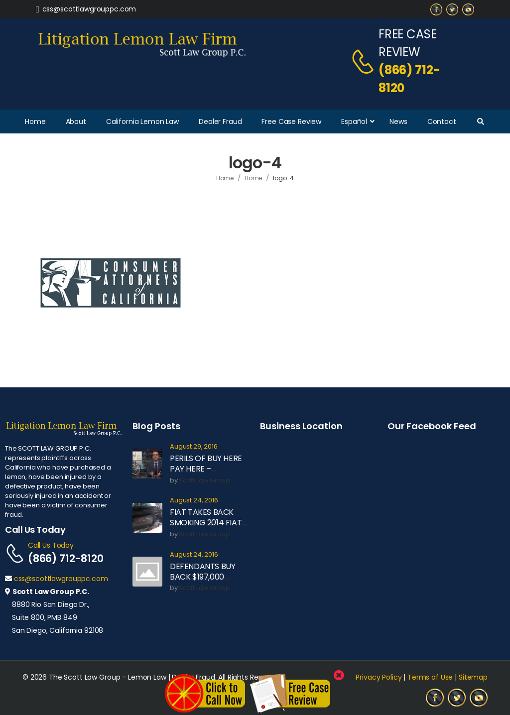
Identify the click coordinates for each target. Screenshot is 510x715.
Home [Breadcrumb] (225, 178)
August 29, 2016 (194, 447)
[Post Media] (147, 463)
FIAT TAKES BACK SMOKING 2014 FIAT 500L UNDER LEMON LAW (206, 527)
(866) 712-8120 (409, 79)
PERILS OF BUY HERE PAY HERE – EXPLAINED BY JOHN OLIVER (206, 474)
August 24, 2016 (194, 500)
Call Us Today (51, 545)
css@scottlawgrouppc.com (61, 579)
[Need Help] (86, 8)
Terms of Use (430, 677)
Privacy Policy (378, 677)
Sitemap (473, 677)
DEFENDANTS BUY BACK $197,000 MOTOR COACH (202, 577)
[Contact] (364, 61)
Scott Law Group (204, 481)
